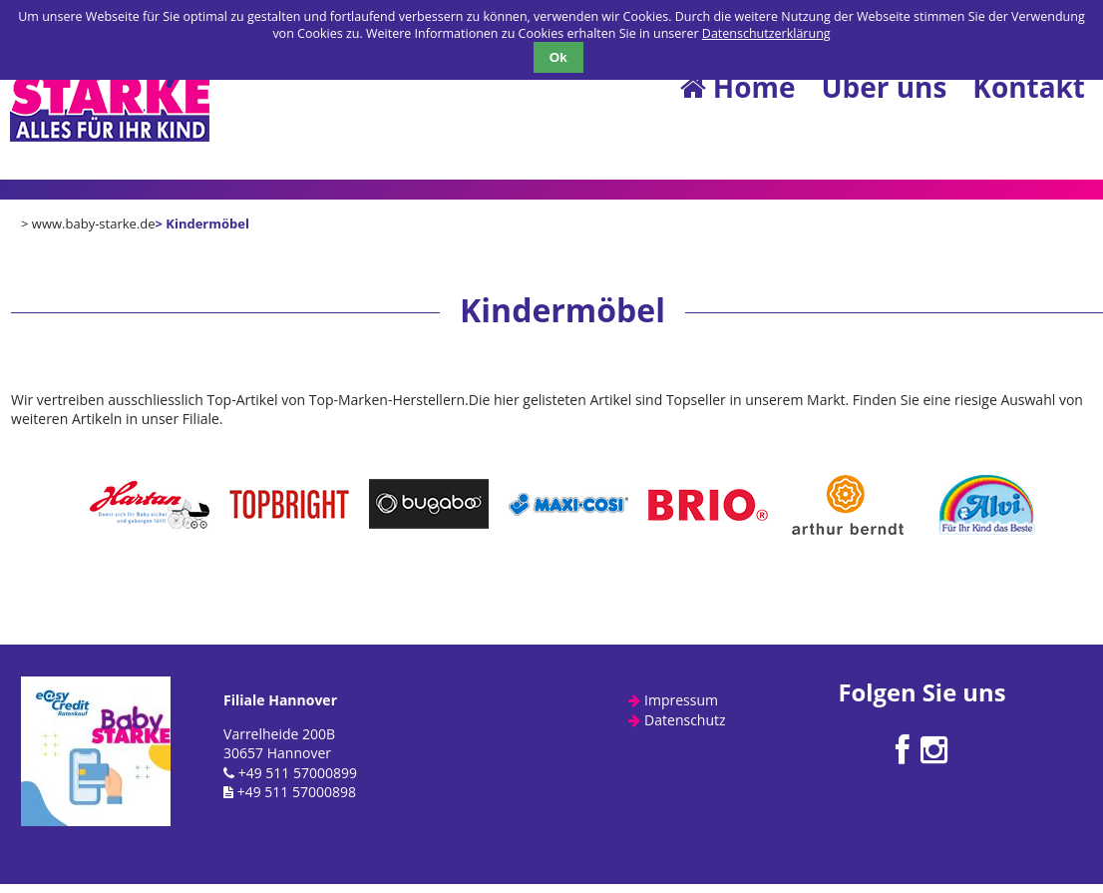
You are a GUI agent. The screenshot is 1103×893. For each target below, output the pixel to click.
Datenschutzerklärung (766, 33)
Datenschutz (684, 719)
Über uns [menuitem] (883, 87)
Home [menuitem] (737, 87)
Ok (558, 57)
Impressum (681, 699)
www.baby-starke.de (94, 223)
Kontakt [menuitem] (1028, 87)
